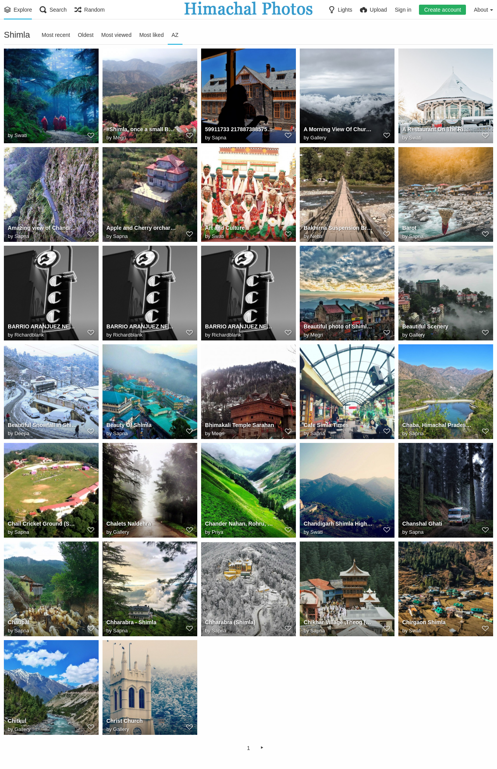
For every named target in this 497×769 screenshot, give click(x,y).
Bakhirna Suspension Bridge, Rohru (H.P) (338, 228)
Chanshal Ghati (422, 524)
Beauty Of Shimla (128, 425)
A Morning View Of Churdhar (338, 129)
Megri (119, 138)
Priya (217, 532)
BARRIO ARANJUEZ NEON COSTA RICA (42, 326)
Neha (316, 236)
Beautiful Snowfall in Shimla (42, 425)
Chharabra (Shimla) (230, 622)
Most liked (151, 35)
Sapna (219, 138)
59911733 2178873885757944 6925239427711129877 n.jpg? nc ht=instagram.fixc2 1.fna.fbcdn (240, 129)
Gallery (318, 138)
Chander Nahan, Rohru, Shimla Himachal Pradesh (240, 524)
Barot (409, 228)
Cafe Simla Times (326, 425)
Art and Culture (225, 228)
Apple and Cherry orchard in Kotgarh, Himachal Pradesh (141, 228)
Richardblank (29, 335)
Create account (442, 10)
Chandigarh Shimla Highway (338, 524)
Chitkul (17, 721)
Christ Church (124, 721)
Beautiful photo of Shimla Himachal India (338, 326)
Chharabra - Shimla (131, 622)
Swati (20, 135)
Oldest (85, 35)
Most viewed (116, 35)
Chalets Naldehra (128, 524)
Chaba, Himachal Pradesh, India (437, 425)
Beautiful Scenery (425, 326)
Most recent (56, 35)
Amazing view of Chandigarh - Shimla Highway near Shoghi (42, 228)
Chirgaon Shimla (424, 622)
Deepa (21, 433)
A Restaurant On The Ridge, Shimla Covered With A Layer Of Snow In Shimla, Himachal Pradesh (437, 129)
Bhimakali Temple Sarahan (239, 425)
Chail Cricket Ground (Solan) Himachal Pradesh (42, 524)
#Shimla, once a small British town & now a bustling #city (141, 129)
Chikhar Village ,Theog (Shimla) (338, 622)
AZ (175, 35)
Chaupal (18, 622)
